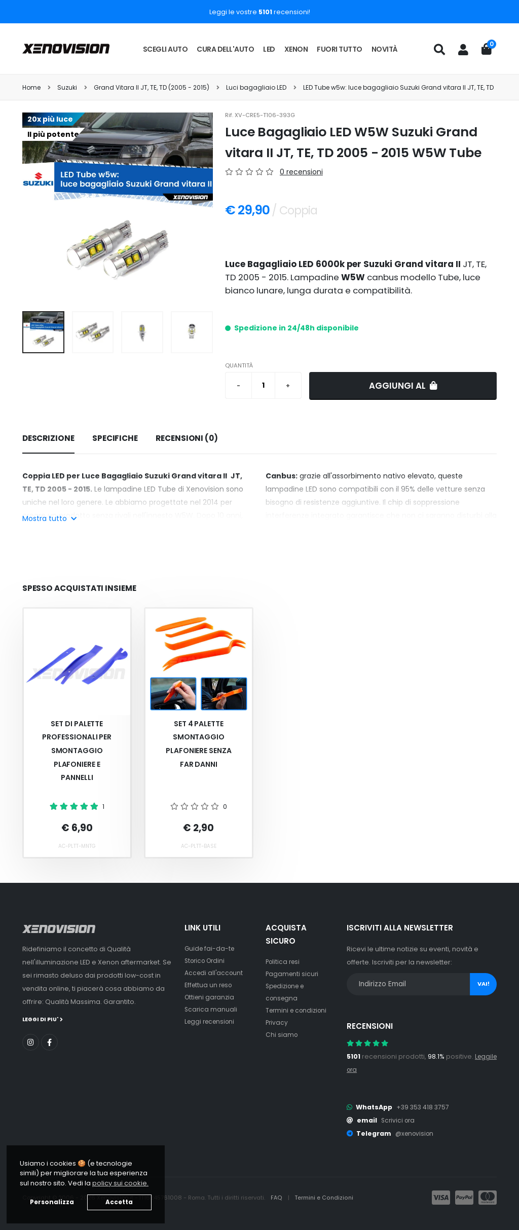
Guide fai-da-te (210, 948)
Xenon (296, 49)
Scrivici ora (399, 1120)
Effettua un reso (209, 985)
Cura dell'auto (225, 49)
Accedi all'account (214, 972)
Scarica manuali (211, 1009)
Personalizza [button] (52, 1202)
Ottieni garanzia (210, 997)
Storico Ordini (206, 960)
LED (269, 49)
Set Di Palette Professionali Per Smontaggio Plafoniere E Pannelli (77, 750)
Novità (385, 49)
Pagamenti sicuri (293, 974)
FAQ (277, 1198)
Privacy (277, 1022)
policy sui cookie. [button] (120, 1183)
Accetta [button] (119, 1202)
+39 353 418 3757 (423, 1107)
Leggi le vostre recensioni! (259, 12)
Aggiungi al (403, 386)
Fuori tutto (339, 49)
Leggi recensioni (211, 1021)
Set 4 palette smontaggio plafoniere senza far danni (199, 744)
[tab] (48, 439)
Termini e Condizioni (324, 1198)
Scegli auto (165, 49)
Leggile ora (365, 1069)
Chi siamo (282, 1034)
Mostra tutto (49, 518)
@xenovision (416, 1133)
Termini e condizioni (298, 1010)
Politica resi (284, 961)
